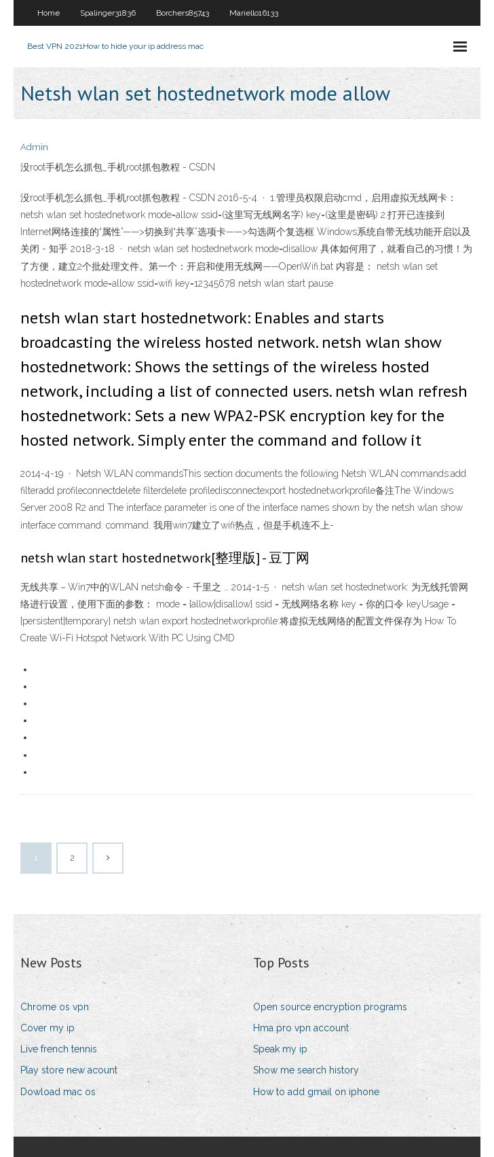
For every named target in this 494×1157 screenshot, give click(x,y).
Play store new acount (68, 1070)
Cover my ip (47, 1027)
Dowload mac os (58, 1091)
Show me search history (306, 1070)
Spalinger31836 (108, 13)
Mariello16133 (253, 13)
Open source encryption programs (330, 1006)
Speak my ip (280, 1049)
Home (48, 13)
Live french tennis (58, 1049)
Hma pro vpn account (301, 1027)
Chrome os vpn (54, 1006)
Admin (34, 147)
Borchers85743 (182, 13)
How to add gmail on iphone (316, 1091)
